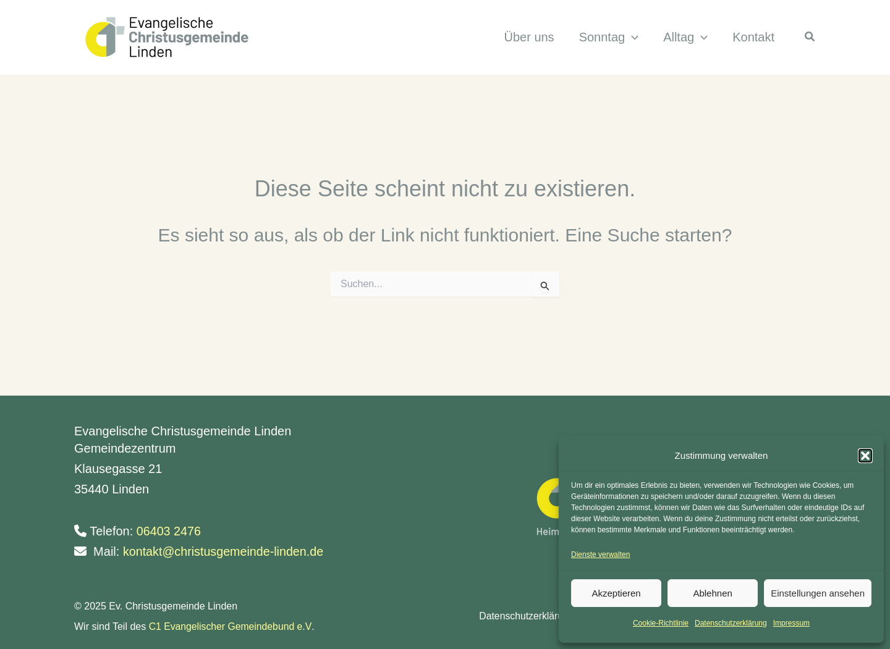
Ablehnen (712, 593)
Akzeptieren (615, 593)
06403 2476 (169, 531)
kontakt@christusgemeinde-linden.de (224, 551)
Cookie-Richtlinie (661, 623)
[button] (865, 456)
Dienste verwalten (600, 554)
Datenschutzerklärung (731, 623)
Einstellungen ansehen (818, 593)
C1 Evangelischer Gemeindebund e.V (231, 626)
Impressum (791, 623)
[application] (631, 37)
